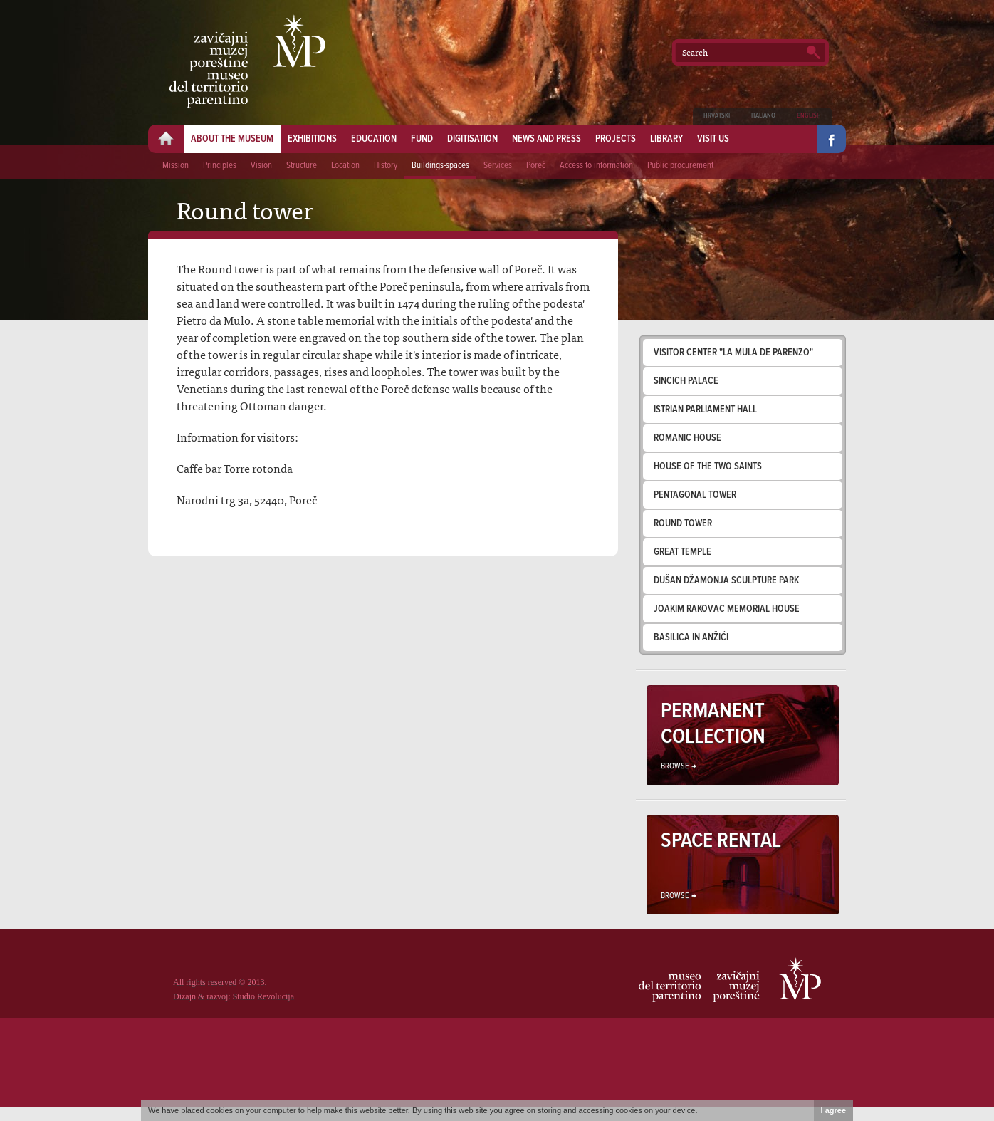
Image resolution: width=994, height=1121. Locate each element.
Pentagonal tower (695, 495)
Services (497, 166)
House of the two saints (708, 466)
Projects (615, 138)
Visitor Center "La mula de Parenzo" (733, 352)
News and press (546, 138)
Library (666, 138)
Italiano (763, 115)
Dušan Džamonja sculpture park (726, 580)
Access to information (596, 166)
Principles (219, 166)
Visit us (713, 138)
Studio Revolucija (263, 996)
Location (345, 166)
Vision (261, 166)
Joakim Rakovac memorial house (727, 609)
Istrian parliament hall (705, 409)
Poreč (535, 166)
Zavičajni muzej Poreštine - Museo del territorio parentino (247, 61)
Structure (301, 166)
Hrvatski (716, 115)
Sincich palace (686, 381)
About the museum (232, 138)
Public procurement (680, 166)
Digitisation (472, 138)
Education (374, 138)
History (385, 166)
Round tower (683, 523)
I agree (833, 1110)
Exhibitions (312, 138)
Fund (422, 138)
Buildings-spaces (440, 166)
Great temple (682, 552)
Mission (175, 166)
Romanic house (687, 438)
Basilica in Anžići (691, 637)
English (809, 115)
